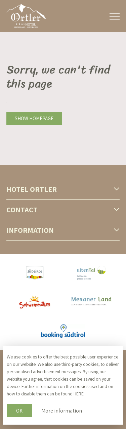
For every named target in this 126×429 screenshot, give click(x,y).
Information (30, 230)
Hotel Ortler (31, 189)
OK (19, 410)
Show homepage (34, 118)
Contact (22, 209)
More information (61, 410)
